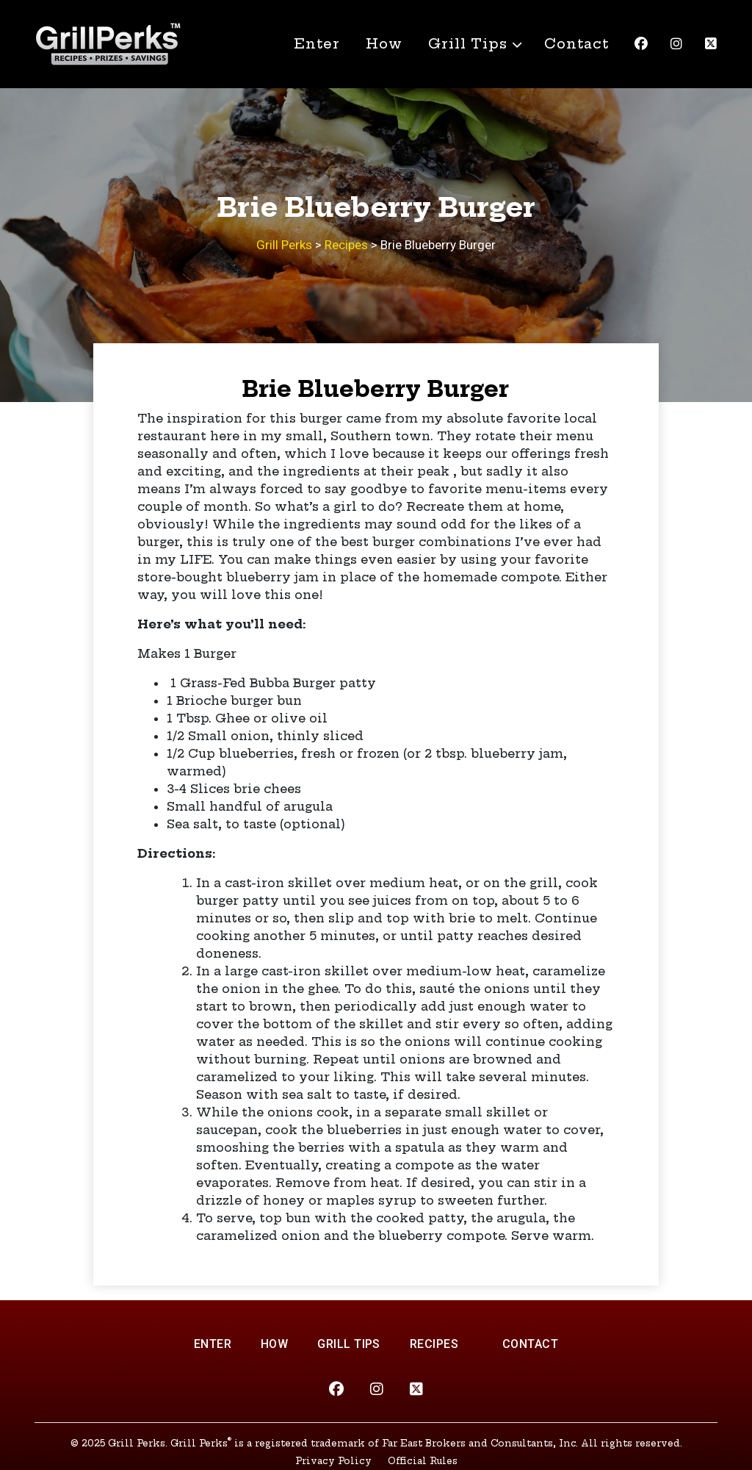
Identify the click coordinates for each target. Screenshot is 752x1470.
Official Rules (423, 1460)
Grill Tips (467, 43)
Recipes (434, 1344)
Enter (317, 43)
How (384, 43)
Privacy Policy (333, 1460)
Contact (576, 43)
